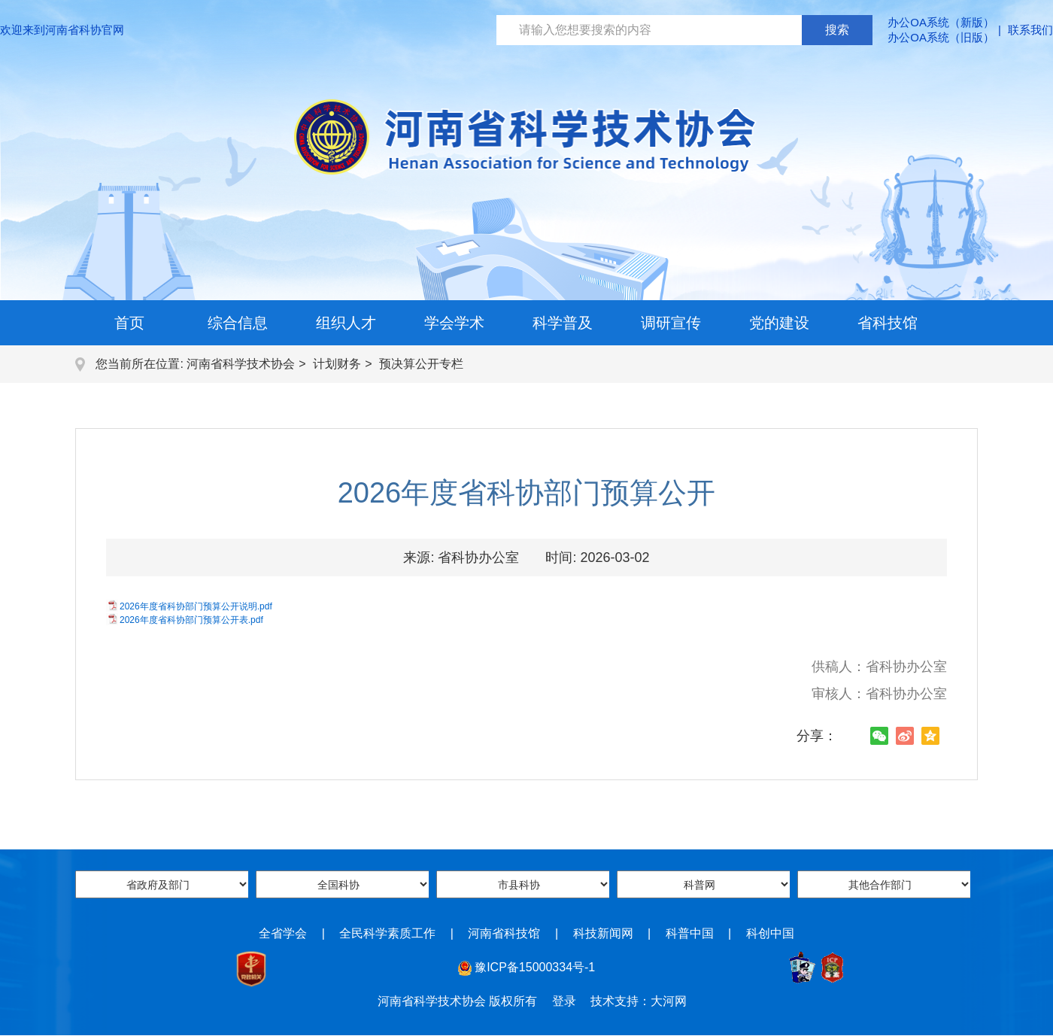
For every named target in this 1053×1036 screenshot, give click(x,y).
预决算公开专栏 (421, 363)
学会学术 (454, 322)
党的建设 (779, 322)
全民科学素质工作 (387, 933)
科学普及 (563, 322)
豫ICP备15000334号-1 (535, 967)
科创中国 (770, 933)
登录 (564, 1001)
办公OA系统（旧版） (941, 37)
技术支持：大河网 (638, 1001)
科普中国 (690, 933)
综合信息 (238, 322)
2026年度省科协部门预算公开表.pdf (191, 620)
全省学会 (283, 933)
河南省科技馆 (504, 933)
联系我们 (1030, 29)
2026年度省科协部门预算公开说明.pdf (196, 606)
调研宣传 (671, 322)
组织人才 (346, 322)
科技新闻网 (603, 933)
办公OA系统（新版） (941, 22)
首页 (129, 322)
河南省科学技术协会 (241, 363)
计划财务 (337, 363)
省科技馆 (887, 322)
